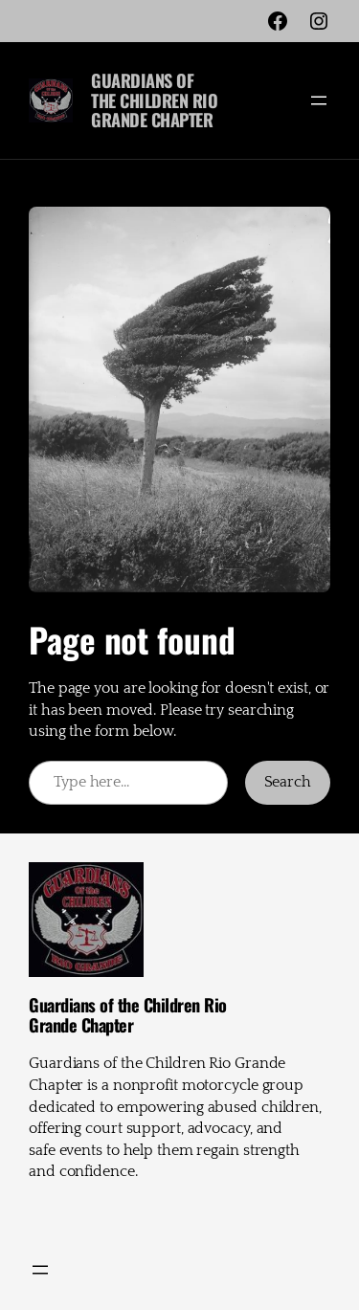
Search (287, 781)
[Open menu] (318, 100)
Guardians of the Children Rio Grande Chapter (154, 99)
